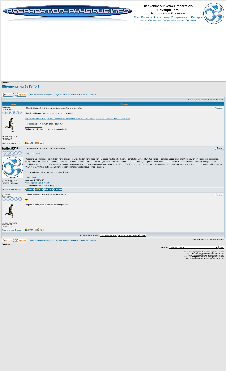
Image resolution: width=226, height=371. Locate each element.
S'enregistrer (196, 18)
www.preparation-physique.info (37, 183)
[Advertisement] (110, 72)
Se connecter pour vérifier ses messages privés (166, 20)
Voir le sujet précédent (197, 100)
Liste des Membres (162, 18)
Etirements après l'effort (20, 86)
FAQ (136, 18)
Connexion (191, 20)
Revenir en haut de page (11, 143)
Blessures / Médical (88, 95)
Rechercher (146, 18)
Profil (143, 20)
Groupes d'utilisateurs (180, 18)
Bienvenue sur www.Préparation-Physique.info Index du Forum (54, 95)
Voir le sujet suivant (215, 100)
